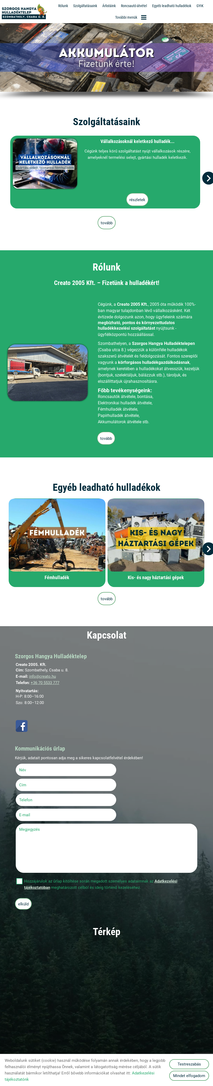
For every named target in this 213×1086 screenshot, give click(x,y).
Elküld (24, 872)
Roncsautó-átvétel (134, 6)
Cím (114, 768)
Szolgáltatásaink (85, 6)
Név (30, 768)
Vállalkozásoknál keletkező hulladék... (135, 141)
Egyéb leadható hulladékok (171, 6)
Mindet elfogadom (189, 1075)
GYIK (200, 6)
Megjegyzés (30, 798)
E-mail (123, 783)
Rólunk (63, 6)
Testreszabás (189, 1064)
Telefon (33, 783)
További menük (130, 17)
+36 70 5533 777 (45, 681)
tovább (107, 222)
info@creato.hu (42, 675)
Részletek (135, 198)
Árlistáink (109, 6)
